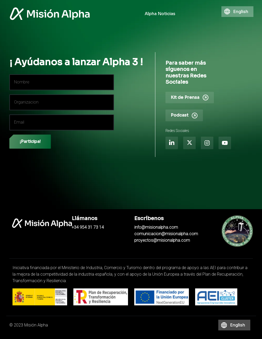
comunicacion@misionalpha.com (166, 234)
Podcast (184, 115)
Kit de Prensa (190, 97)
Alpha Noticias (160, 13)
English (240, 11)
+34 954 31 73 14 (88, 227)
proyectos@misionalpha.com (162, 240)
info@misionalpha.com (156, 227)
